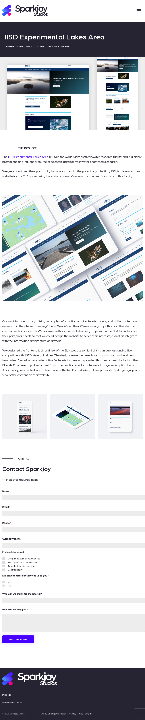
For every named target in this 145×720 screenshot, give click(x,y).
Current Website (11, 538)
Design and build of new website (24, 558)
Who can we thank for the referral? (22, 593)
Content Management (19, 46)
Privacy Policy (75, 713)
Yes (9, 582)
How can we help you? (15, 609)
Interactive (44, 46)
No (9, 585)
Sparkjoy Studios (57, 713)
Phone (6, 523)
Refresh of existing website (21, 566)
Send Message (18, 639)
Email (6, 507)
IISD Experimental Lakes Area (28, 157)
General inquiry (15, 569)
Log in (88, 713)
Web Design (61, 46)
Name (6, 491)
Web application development (23, 562)
